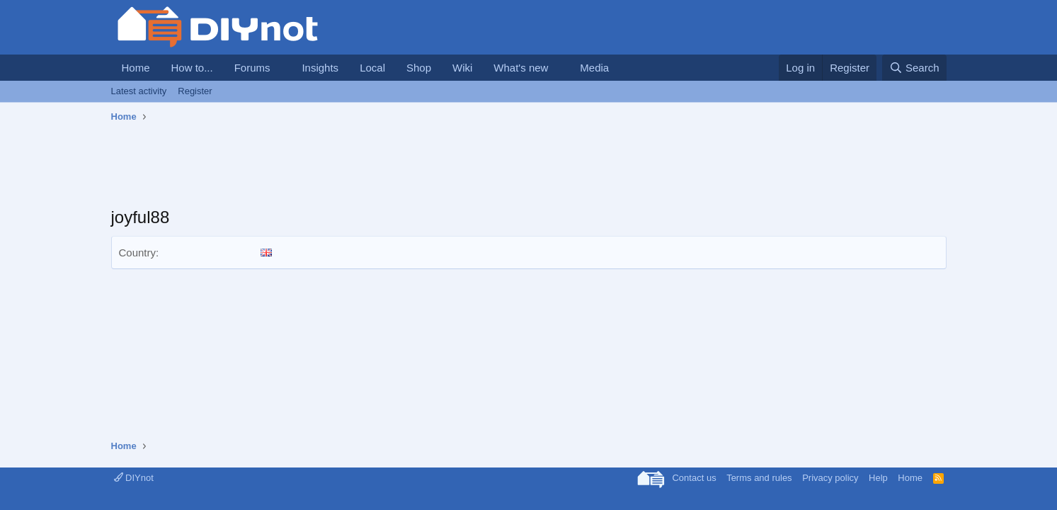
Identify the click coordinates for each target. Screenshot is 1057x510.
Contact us (694, 477)
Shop (418, 68)
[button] (281, 68)
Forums (252, 68)
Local (372, 68)
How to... (192, 68)
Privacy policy (830, 477)
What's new (520, 68)
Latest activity (139, 91)
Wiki (462, 68)
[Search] (914, 68)
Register (195, 91)
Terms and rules (759, 477)
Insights (320, 68)
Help (878, 477)
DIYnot (134, 477)
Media (594, 68)
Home (136, 68)
